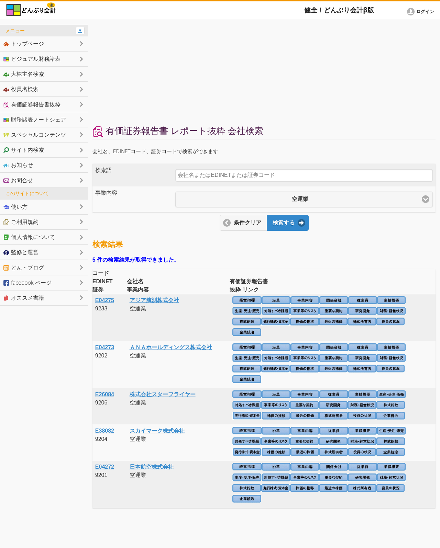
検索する (284, 223)
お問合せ (18, 180)
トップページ (23, 43)
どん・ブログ (23, 267)
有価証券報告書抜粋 (31, 104)
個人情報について (29, 237)
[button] (421, 12)
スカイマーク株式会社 (157, 431)
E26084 (104, 394)
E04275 (104, 300)
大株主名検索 (23, 74)
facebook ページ (27, 282)
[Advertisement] (264, 73)
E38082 (104, 431)
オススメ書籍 (23, 297)
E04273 (104, 347)
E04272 (104, 467)
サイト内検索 (23, 149)
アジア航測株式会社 (154, 300)
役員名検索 (20, 89)
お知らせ (18, 165)
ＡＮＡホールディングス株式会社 (171, 347)
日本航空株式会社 (152, 467)
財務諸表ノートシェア (34, 119)
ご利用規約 (20, 222)
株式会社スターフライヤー (163, 394)
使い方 (15, 206)
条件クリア (247, 223)
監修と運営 (20, 252)
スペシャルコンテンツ (34, 134)
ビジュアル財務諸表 (31, 58)
